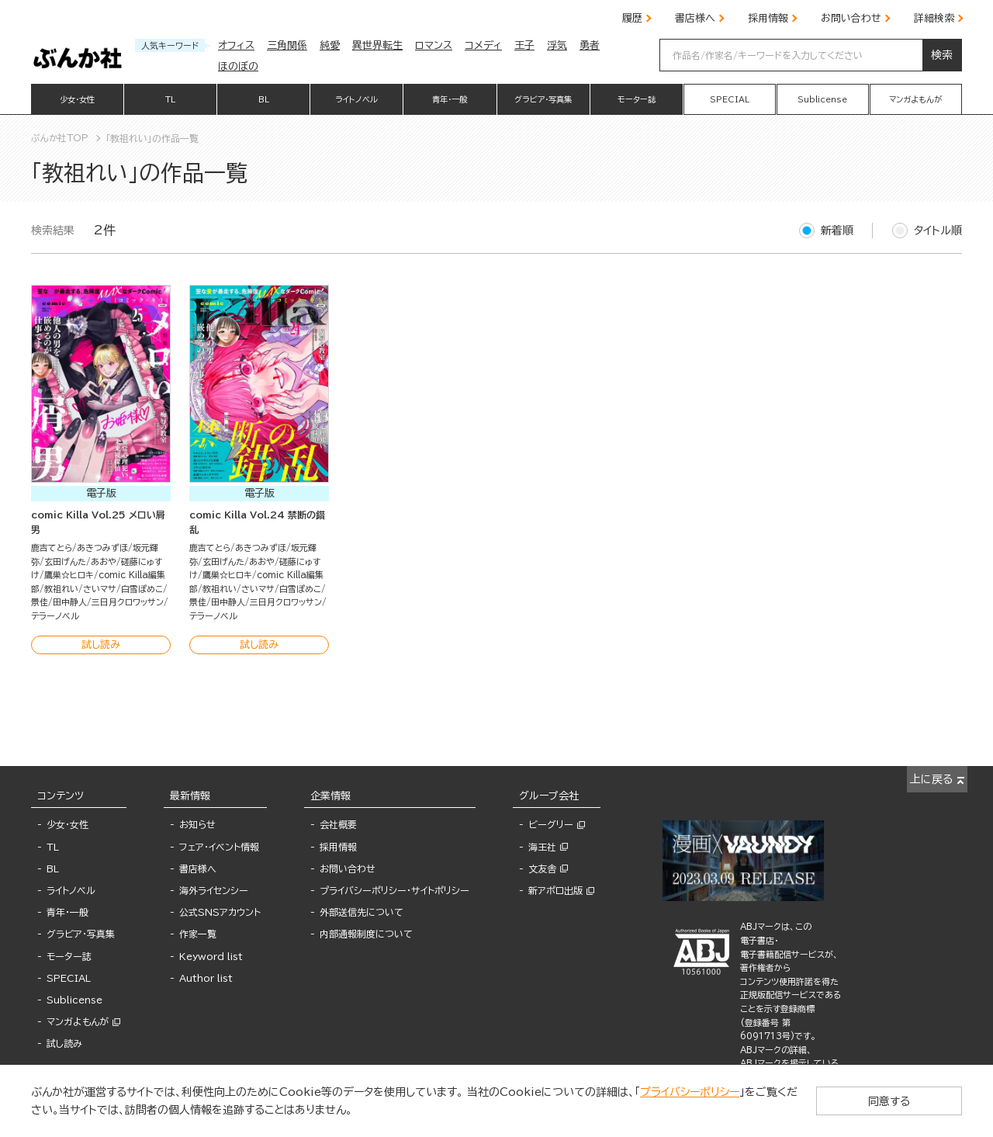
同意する (900, 1100)
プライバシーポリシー (689, 1092)
